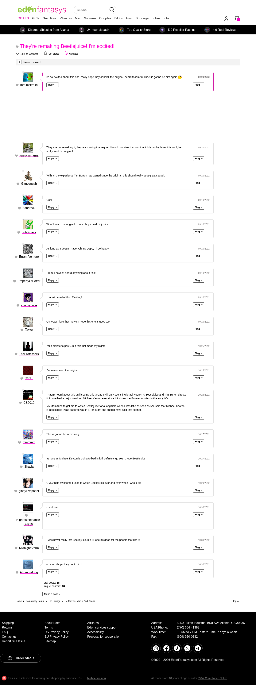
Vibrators (66, 18)
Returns (7, 627)
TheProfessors (29, 354)
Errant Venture (29, 256)
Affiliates (93, 623)
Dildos (118, 18)
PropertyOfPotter (28, 281)
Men (78, 18)
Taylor (29, 329)
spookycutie (29, 305)
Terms (49, 627)
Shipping (8, 623)
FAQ (5, 632)
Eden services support (102, 627)
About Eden (52, 623)
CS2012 (28, 402)
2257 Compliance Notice (212, 678)
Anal (129, 18)
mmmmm (29, 442)
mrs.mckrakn (29, 85)
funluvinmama (28, 155)
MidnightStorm (29, 548)
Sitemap (50, 641)
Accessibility (95, 632)
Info (166, 18)
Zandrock (29, 208)
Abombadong (29, 572)
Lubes (156, 18)
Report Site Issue (13, 641)
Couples (105, 18)
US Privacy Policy (56, 632)
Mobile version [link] (96, 678)
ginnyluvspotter (29, 491)
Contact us (9, 636)
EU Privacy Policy (56, 636)
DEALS (23, 18)
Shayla (29, 466)
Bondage (142, 18)
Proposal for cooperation (103, 636)
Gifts (36, 18)
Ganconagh (29, 183)
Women (90, 18)
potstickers (29, 232)
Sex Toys (50, 18)
